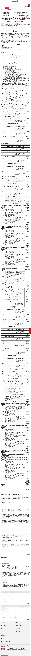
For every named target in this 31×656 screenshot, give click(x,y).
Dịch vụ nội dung (18, 630)
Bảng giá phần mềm (4, 635)
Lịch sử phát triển (3, 625)
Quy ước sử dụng (3, 638)
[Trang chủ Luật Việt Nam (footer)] (15, 646)
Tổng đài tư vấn (18, 631)
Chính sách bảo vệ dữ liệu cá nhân (5, 641)
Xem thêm (28, 554)
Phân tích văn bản (18, 625)
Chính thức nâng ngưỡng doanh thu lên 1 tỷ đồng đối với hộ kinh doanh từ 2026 (12, 613)
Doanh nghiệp (7, 563)
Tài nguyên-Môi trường (5, 582)
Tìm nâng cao (27, 6)
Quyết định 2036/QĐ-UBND (10, 491)
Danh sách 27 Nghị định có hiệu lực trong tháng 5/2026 (8, 611)
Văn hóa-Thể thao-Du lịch (8, 576)
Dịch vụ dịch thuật (18, 628)
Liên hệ (2, 628)
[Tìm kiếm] (29, 5)
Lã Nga (27, 489)
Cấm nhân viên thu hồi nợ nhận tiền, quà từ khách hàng (8, 617)
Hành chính (3, 563)
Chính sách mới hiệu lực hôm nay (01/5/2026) (7, 615)
